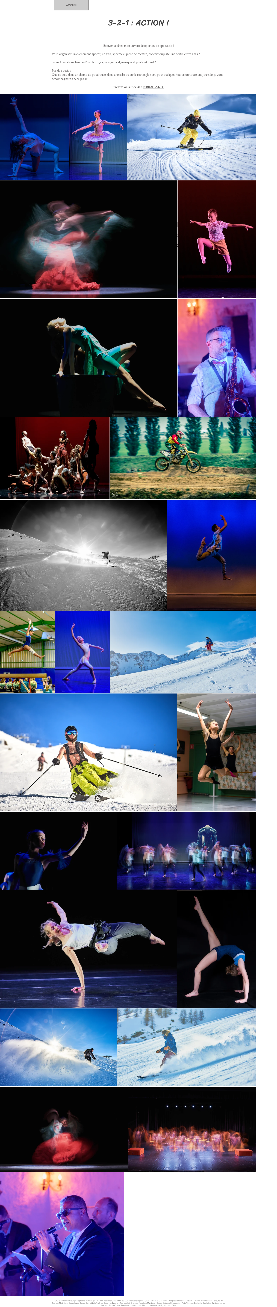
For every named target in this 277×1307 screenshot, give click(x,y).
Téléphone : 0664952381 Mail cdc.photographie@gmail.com (145, 1305)
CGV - (148, 1301)
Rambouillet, (125, 1303)
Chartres (134, 1303)
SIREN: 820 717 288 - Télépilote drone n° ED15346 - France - (176, 1301)
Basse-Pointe (114, 1305)
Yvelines (99, 1303)
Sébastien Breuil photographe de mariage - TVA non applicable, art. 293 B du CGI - (94, 1301)
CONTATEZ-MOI (153, 87)
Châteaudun (175, 1303)
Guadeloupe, (74, 1303)
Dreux (159, 1303)
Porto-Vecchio (187, 1303)
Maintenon (151, 1303)
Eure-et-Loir (90, 1303)
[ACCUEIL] (71, 5)
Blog (174, 1305)
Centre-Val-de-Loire (209, 1301)
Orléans (166, 1303)
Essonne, (108, 1303)
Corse (82, 1303)
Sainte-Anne (217, 1303)
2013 (56, 1301)
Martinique (63, 1303)
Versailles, (143, 1303)
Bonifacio (198, 1303)
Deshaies (207, 1303)
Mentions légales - (137, 1301)
